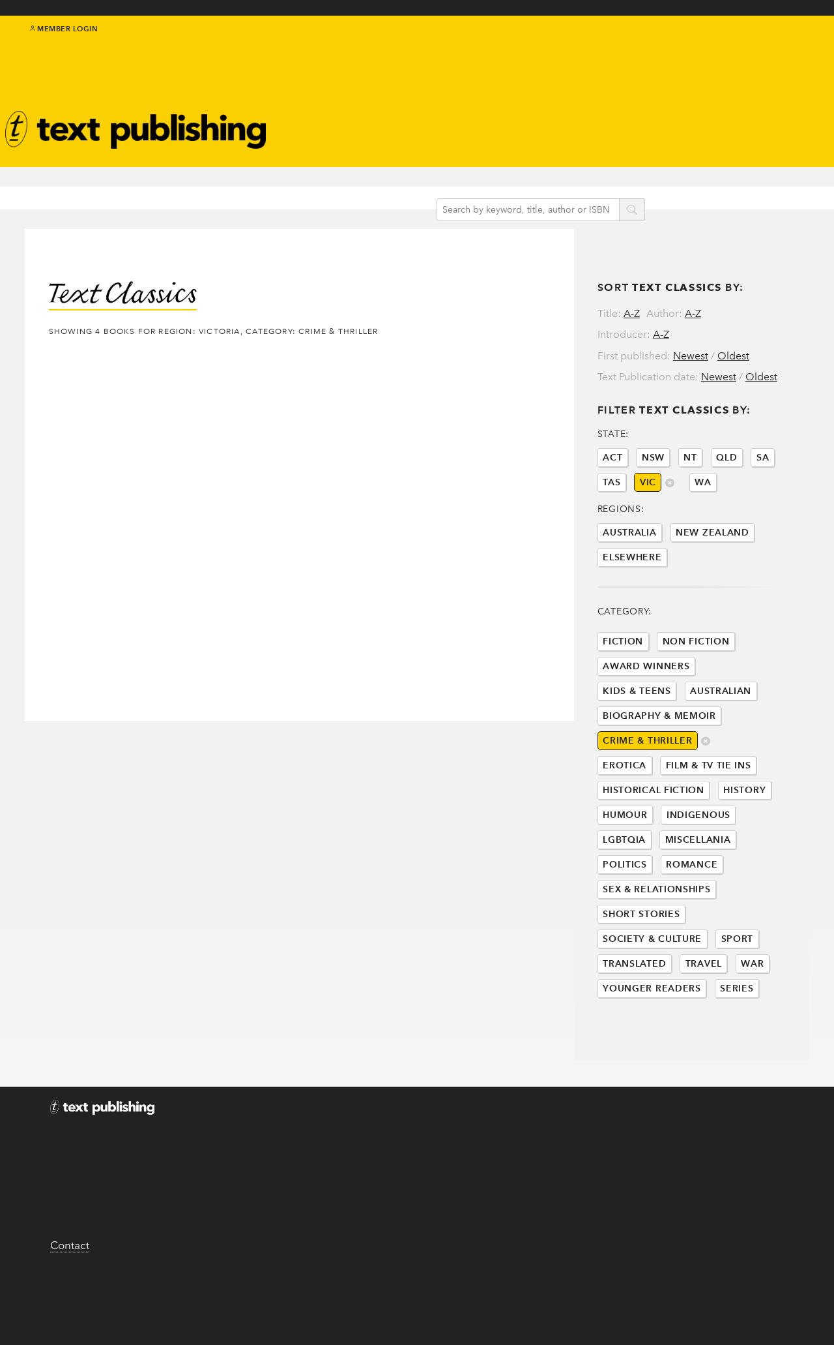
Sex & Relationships (656, 937)
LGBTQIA (624, 888)
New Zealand (712, 580)
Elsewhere (632, 605)
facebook (758, 46)
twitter (743, 46)
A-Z (632, 288)
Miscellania (698, 888)
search (644, 188)
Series (736, 1036)
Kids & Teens (636, 739)
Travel (703, 1012)
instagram (786, 46)
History (744, 838)
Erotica (624, 813)
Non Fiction (696, 689)
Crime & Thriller (647, 788)
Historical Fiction (653, 838)
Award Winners (646, 714)
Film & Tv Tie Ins (708, 813)
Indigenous (698, 863)
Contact (69, 1310)
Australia (629, 580)
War (752, 1012)
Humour (625, 863)
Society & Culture (652, 987)
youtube (801, 46)
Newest (690, 330)
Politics (625, 912)
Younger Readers (652, 1036)
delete (706, 790)
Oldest (733, 330)
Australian (720, 739)
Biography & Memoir (659, 764)
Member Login (64, 39)
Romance (691, 912)
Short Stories (641, 962)
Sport (737, 987)
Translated (634, 1012)
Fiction (623, 689)
